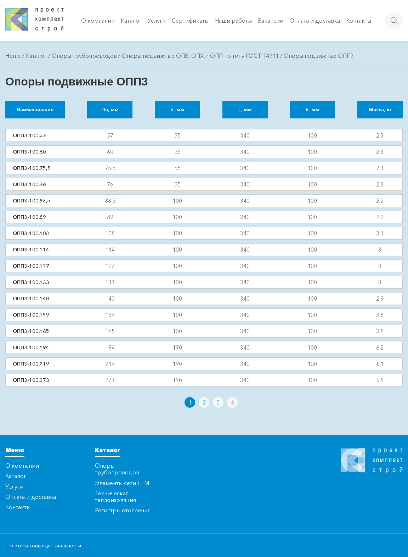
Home (13, 55)
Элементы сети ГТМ (122, 482)
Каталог (131, 20)
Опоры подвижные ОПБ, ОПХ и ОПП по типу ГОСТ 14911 (200, 55)
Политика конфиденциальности (43, 545)
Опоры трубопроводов (84, 55)
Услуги (157, 20)
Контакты (358, 20)
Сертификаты (190, 20)
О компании (98, 20)
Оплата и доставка (314, 20)
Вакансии (270, 20)
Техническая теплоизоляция (115, 496)
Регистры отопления (123, 510)
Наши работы (233, 20)
